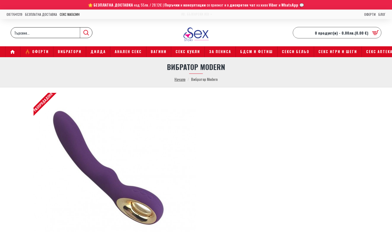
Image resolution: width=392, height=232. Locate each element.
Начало (179, 79)
